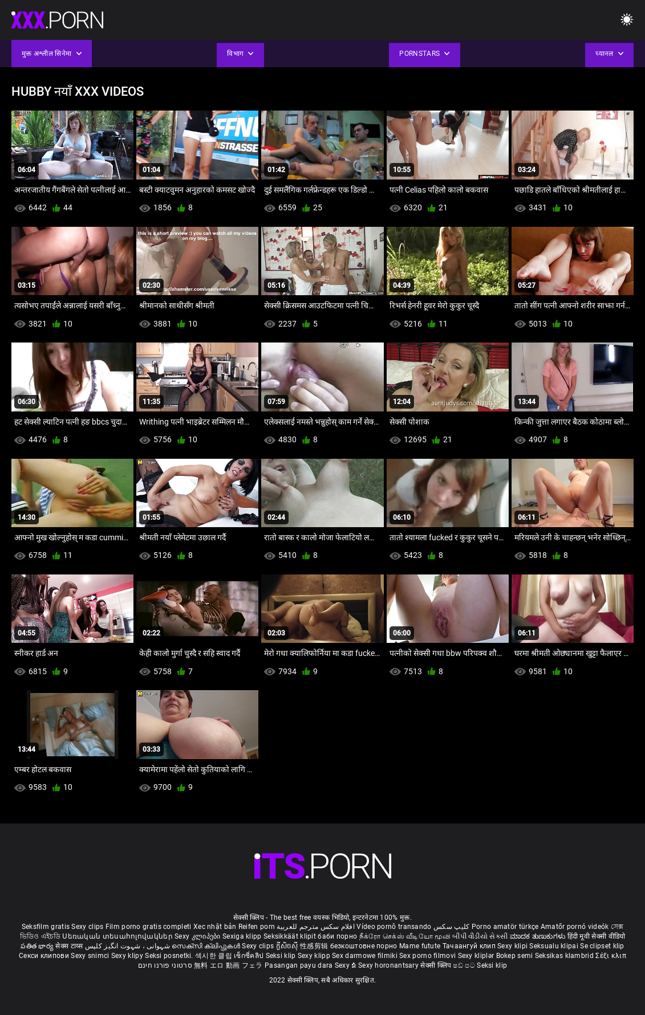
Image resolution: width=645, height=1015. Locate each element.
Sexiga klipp (242, 936)
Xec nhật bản (215, 927)
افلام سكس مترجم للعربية (316, 927)
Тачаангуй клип (470, 946)
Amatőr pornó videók (575, 927)
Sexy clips (88, 927)
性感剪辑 (315, 946)
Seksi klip (282, 956)
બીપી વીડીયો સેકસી (480, 936)
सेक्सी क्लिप (436, 965)
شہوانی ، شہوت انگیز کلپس (128, 946)
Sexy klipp (315, 956)
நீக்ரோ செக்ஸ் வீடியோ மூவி (405, 936)
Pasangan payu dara (300, 965)
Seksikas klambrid (565, 956)
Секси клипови (45, 956)
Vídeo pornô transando (393, 927)
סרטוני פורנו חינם (165, 965)
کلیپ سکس (451, 927)
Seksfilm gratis (46, 927)
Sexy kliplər (477, 956)
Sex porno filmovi (427, 956)
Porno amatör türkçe (505, 927)
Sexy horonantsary (389, 965)
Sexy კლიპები (198, 936)
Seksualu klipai (554, 946)
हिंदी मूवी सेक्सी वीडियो (596, 936)
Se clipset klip (602, 946)
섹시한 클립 (214, 956)
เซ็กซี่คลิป (249, 956)
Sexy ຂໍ (346, 965)
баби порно (337, 936)
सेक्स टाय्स (69, 946)
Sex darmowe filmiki (364, 956)
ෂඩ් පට (465, 965)
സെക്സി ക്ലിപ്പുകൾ (207, 946)
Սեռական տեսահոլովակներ (118, 936)
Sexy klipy (128, 956)
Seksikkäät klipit (290, 936)
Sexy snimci (91, 956)
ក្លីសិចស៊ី (288, 946)
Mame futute (419, 946)
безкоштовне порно (363, 946)
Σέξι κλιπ (610, 956)
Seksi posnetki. (170, 956)
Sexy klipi (513, 946)
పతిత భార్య (38, 946)
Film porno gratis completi (149, 927)
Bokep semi (514, 956)
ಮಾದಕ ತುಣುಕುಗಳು (538, 936)
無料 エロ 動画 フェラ (228, 965)
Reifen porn (256, 927)
